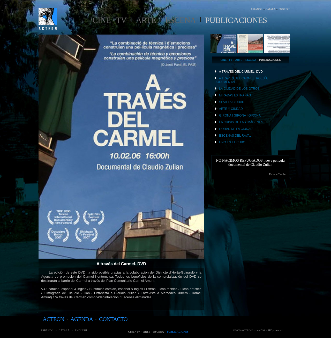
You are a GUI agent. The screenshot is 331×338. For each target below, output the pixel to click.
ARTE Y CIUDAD (231, 109)
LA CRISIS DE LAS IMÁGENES (241, 122)
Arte (146, 20)
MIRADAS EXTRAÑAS (235, 95)
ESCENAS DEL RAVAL (235, 135)
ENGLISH (284, 9)
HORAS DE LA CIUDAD (235, 129)
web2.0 (261, 330)
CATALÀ (271, 9)
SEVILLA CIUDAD (231, 102)
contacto (113, 319)
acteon (53, 319)
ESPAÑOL (256, 9)
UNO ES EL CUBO (232, 142)
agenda (81, 319)
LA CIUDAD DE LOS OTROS (239, 88)
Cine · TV (109, 20)
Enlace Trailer (278, 174)
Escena (180, 20)
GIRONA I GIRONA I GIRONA (240, 115)
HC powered (275, 330)
